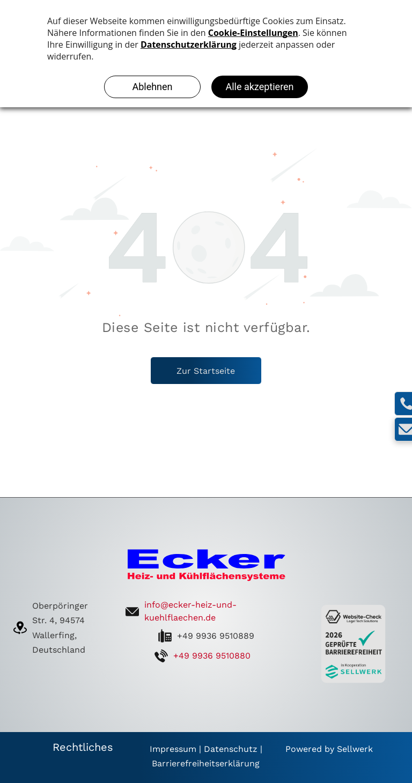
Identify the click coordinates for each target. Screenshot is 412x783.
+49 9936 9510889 (215, 636)
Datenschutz (231, 749)
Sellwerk (355, 749)
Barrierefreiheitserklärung (206, 763)
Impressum (173, 749)
